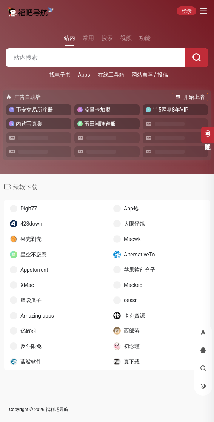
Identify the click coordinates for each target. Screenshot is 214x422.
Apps (84, 75)
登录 (186, 11)
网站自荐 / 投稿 (150, 75)
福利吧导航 (57, 409)
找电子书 (60, 75)
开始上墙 (190, 97)
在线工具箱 (111, 75)
